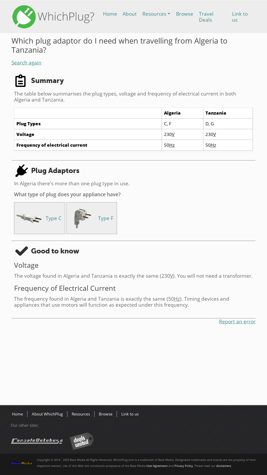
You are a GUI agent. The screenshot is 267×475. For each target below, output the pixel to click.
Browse (184, 13)
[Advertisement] (133, 365)
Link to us (240, 16)
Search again (26, 62)
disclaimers (223, 466)
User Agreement (157, 466)
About (130, 13)
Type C (54, 218)
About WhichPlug (47, 414)
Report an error (237, 321)
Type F (105, 218)
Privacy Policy (183, 466)
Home (110, 13)
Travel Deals (206, 16)
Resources (154, 13)
